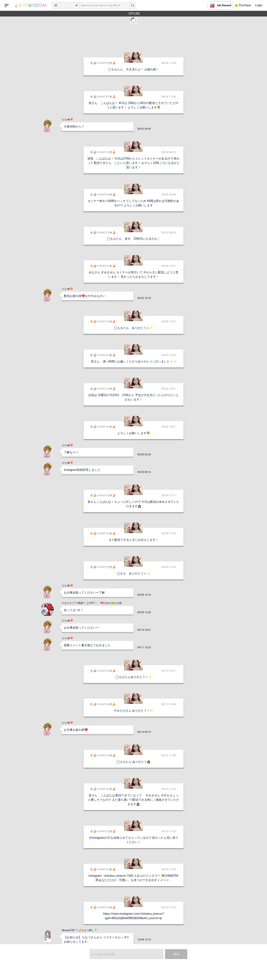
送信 (176, 954)
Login (258, 5)
